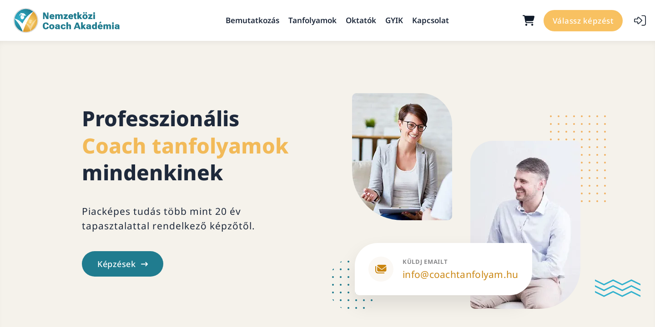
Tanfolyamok (312, 20)
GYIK (394, 20)
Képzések (122, 263)
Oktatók (361, 20)
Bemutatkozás (252, 20)
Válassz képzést (583, 20)
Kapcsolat (430, 20)
